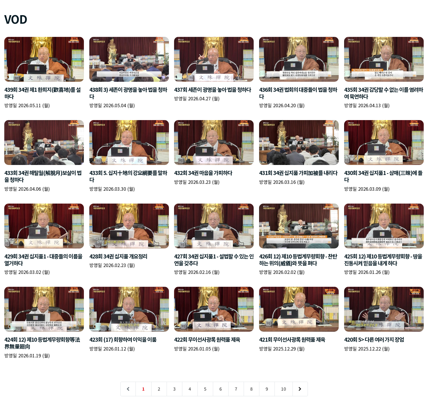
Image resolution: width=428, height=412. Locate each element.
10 (283, 389)
